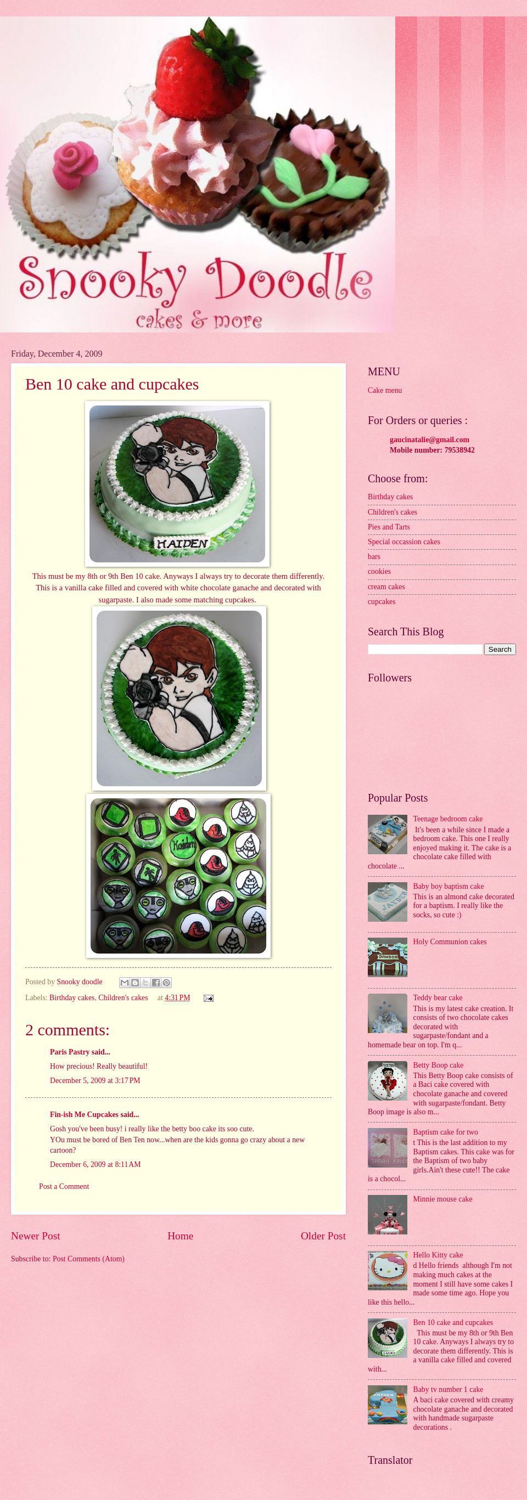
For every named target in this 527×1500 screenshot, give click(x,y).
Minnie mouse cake (443, 1199)
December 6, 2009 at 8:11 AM (95, 1164)
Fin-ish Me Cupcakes (84, 1114)
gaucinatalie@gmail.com (429, 440)
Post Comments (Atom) (89, 1259)
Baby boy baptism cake (448, 886)
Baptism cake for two (445, 1132)
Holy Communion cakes (450, 942)
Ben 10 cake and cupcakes (453, 1322)
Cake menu (385, 390)
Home (180, 1236)
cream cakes (386, 587)
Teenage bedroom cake (448, 819)
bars (374, 556)
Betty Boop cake (438, 1065)
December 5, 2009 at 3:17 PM (95, 1080)
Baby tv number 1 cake (448, 1389)
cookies (379, 571)
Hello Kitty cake (438, 1255)
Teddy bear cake (438, 998)
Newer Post (35, 1236)
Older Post (323, 1236)
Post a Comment (64, 1186)
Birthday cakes (71, 998)
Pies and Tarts (389, 527)
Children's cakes (123, 998)
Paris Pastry (69, 1052)
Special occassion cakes (404, 542)
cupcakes (382, 601)
